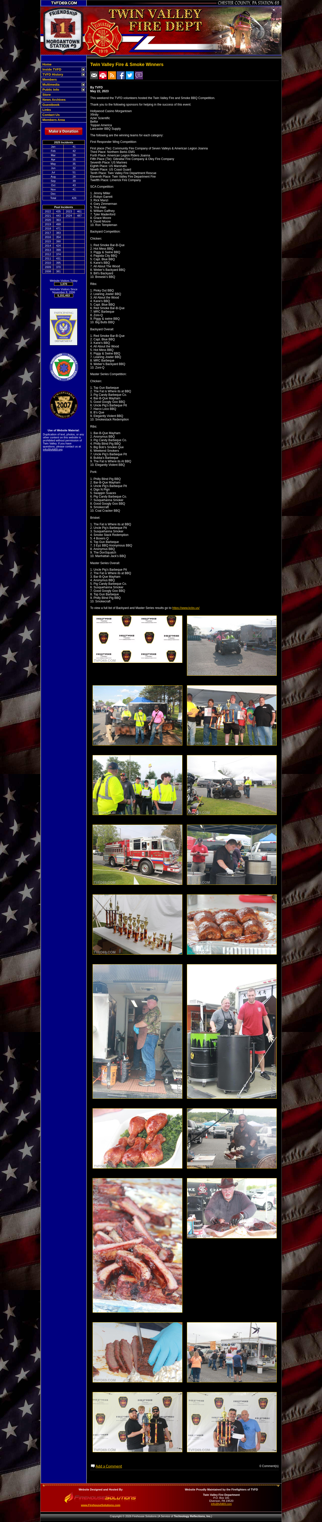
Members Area (53, 120)
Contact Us (51, 115)
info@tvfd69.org (53, 449)
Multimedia (51, 84)
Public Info (50, 89)
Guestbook (51, 105)
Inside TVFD (51, 69)
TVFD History (52, 74)
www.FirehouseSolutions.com (100, 1505)
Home (47, 64)
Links (46, 110)
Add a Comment (109, 1466)
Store (46, 94)
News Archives (54, 100)
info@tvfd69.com (221, 1503)
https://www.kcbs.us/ (186, 608)
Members (49, 79)
